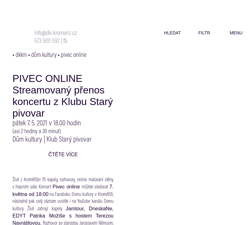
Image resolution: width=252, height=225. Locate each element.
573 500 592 (47, 41)
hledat (172, 32)
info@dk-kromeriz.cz (55, 33)
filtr (204, 32)
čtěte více (63, 154)
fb (65, 41)
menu (236, 32)
